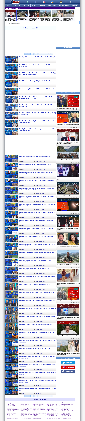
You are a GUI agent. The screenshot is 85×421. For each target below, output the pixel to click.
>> (52, 53)
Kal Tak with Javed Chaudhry (39, 404)
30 (50, 53)
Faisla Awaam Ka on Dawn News (54, 418)
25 (48, 53)
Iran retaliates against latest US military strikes (22, 15)
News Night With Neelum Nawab (67, 404)
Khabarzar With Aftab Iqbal (25, 403)
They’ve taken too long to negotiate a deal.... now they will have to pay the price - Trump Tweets (10, 15)
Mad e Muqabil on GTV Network (12, 403)
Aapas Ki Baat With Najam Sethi (53, 410)
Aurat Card (64, 405)
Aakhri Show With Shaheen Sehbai (40, 413)
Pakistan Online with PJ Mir (67, 418)
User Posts (42, 5)
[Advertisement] (30, 41)
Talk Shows (17, 5)
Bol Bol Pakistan (23, 415)
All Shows (26, 5)
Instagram (47, 1)
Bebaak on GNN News (66, 414)
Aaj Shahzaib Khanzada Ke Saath (26, 414)
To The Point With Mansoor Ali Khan (26, 418)
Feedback (74, 5)
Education (36, 414)
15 (43, 53)
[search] (29, 23)
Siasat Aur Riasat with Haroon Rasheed (12, 408)
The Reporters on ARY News (12, 410)
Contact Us (55, 1)
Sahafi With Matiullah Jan (25, 410)
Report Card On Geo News (53, 408)
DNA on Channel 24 (30, 28)
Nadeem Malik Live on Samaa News (53, 415)
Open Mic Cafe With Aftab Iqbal (12, 418)
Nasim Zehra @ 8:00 (51, 409)
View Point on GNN (10, 414)
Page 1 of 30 (27, 53)
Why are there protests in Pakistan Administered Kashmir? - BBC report (45, 15)
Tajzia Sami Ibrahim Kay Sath (26, 413)
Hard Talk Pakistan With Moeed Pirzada (12, 417)
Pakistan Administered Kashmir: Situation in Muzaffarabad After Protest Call (68, 15)
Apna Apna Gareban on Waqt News (67, 402)
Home (8, 5)
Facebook (38, 1)
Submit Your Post (52, 5)
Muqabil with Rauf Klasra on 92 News (67, 410)
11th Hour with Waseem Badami (39, 415)
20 (46, 53)
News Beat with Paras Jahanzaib (40, 409)
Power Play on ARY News (25, 404)
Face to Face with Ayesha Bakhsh (26, 408)
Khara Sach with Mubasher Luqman (39, 405)
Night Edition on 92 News (25, 409)
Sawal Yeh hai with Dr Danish (53, 413)
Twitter (30, 1)
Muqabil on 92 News (10, 404)
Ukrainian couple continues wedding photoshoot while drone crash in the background (57, 15)
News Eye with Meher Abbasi (39, 408)
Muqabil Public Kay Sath (66, 413)
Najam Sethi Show (24, 405)
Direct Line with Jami (51, 403)
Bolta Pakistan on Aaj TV (66, 415)
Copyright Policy (75, 1)
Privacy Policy (64, 1)
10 (41, 53)
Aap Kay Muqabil (65, 409)
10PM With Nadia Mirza (52, 414)
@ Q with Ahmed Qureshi (52, 404)
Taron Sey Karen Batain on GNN (67, 408)
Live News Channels (64, 5)
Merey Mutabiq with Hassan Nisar (12, 415)
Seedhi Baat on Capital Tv (66, 403)
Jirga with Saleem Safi (38, 410)
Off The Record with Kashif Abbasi (13, 409)
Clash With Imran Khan (38, 403)
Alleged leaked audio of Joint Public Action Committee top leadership (34, 15)
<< (31, 53)
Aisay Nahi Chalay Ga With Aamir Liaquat (54, 405)
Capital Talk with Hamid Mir (11, 413)
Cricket (34, 5)
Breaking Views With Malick (11, 405)
